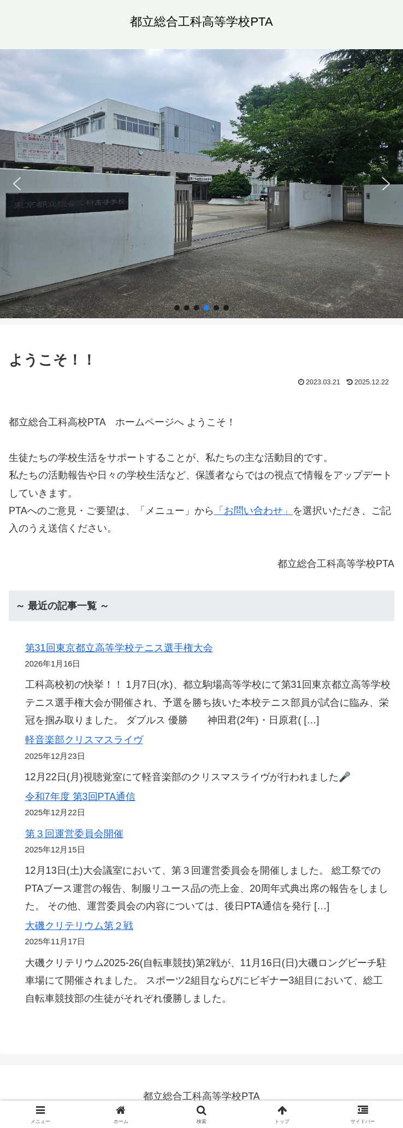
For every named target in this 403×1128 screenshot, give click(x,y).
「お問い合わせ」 (253, 510)
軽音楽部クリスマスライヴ (84, 739)
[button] (17, 183)
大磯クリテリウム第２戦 (79, 925)
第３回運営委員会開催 (74, 833)
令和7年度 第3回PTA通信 (80, 796)
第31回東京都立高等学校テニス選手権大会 (119, 647)
